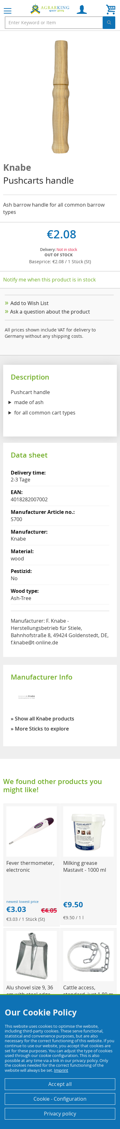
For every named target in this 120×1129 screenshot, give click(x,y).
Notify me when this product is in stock (49, 279)
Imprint (61, 1070)
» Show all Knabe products (42, 718)
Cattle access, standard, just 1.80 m (88, 991)
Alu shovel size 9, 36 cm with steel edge (29, 991)
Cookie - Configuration (60, 1098)
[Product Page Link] (31, 855)
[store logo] (50, 9)
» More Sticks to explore (40, 728)
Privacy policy (60, 1113)
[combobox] (60, 22)
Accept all (60, 1084)
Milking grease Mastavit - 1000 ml (84, 866)
